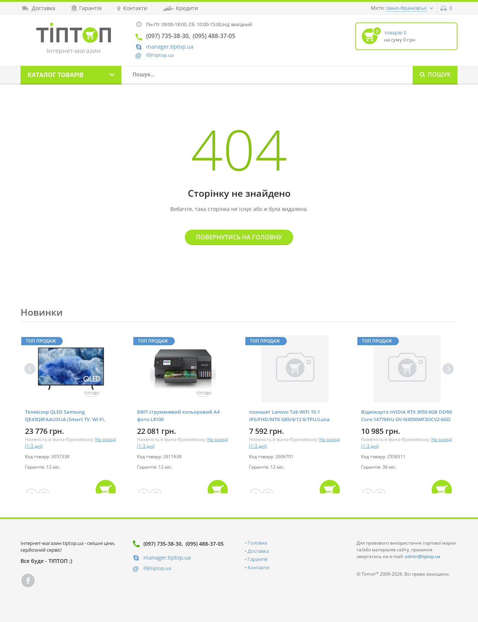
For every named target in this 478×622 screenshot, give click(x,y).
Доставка (258, 551)
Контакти (258, 567)
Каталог (56, 75)
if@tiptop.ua (157, 568)
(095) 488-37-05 (205, 543)
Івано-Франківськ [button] (406, 7)
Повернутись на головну (239, 237)
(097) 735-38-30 (162, 543)
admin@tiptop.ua (422, 556)
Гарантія (257, 559)
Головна (257, 542)
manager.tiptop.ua (169, 46)
